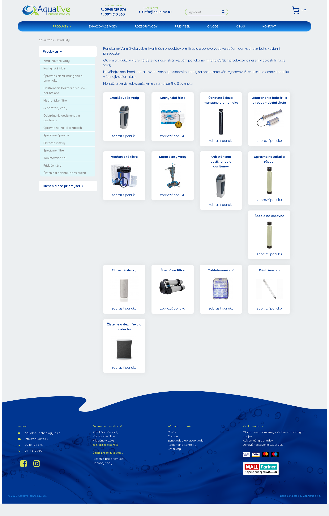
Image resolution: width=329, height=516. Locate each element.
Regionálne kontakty (182, 457)
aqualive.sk (46, 40)
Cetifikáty (174, 461)
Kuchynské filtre (104, 448)
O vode (212, 28)
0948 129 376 (30, 457)
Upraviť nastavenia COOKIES (263, 457)
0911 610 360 (30, 463)
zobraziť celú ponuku (106, 457)
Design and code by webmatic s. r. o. (300, 507)
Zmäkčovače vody (103, 28)
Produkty (62, 28)
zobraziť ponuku (124, 136)
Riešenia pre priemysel (63, 186)
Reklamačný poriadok (258, 453)
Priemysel (182, 28)
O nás (240, 28)
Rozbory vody (146, 28)
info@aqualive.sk (33, 451)
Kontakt (269, 28)
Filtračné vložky (103, 453)
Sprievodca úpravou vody (186, 453)
